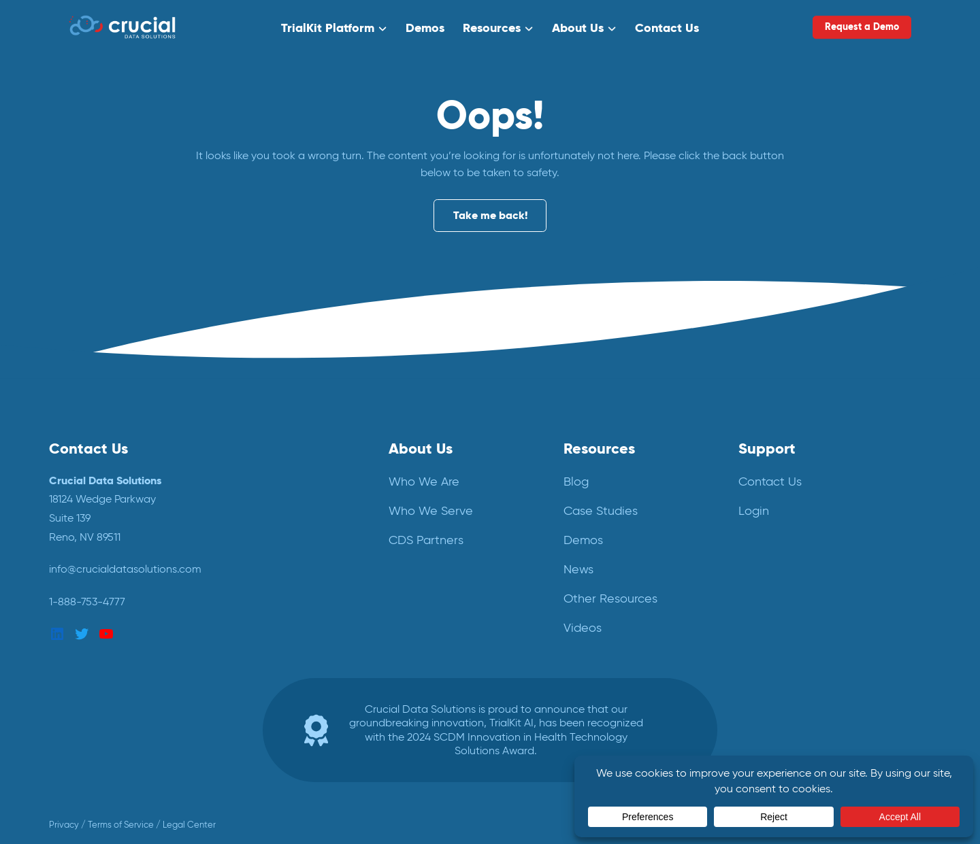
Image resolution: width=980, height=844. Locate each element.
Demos (425, 27)
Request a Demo (862, 26)
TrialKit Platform (328, 27)
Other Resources (610, 598)
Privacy (64, 825)
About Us (578, 27)
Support (767, 448)
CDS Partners (426, 540)
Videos (583, 627)
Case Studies (601, 510)
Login (753, 510)
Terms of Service (121, 825)
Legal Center (189, 825)
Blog (576, 481)
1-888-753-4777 (87, 601)
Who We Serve (431, 510)
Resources (492, 27)
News (578, 569)
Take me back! (490, 216)
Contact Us (666, 27)
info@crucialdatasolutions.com (125, 568)
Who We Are (424, 481)
